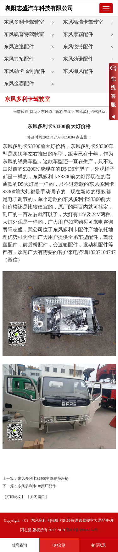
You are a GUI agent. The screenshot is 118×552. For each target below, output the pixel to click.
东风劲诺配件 (78, 59)
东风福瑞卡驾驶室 (83, 22)
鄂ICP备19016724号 (82, 530)
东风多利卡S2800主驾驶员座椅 (43, 478)
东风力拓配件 (19, 59)
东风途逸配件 (19, 46)
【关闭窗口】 (37, 497)
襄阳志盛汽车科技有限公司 (39, 8)
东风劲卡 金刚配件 (24, 71)
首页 (33, 111)
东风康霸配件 (78, 34)
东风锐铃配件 (78, 46)
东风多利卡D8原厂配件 (37, 486)
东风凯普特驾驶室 (24, 34)
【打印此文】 (14, 497)
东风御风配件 (78, 71)
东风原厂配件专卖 (56, 111)
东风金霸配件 (19, 83)
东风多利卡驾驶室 (24, 22)
